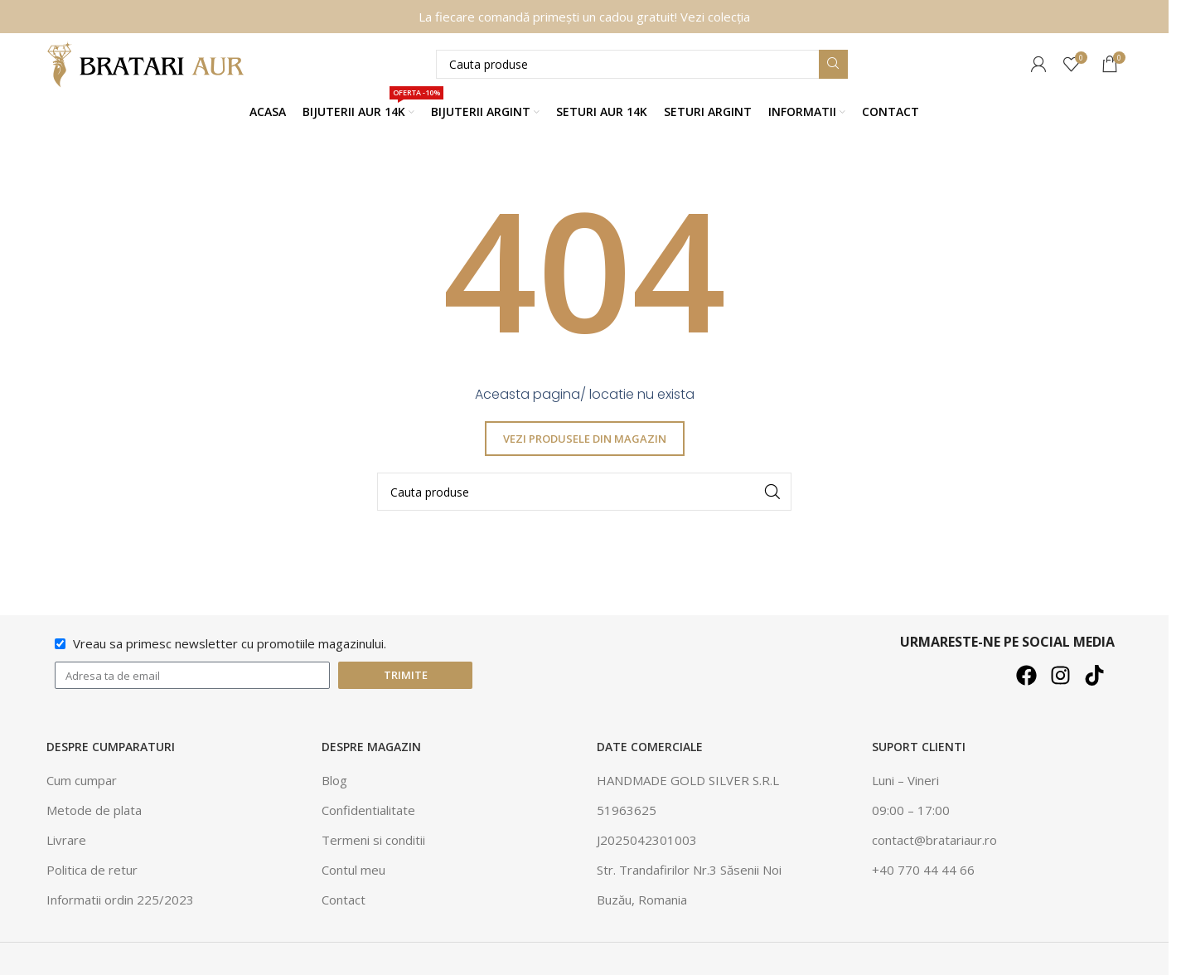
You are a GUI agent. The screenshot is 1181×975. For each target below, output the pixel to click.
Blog (334, 781)
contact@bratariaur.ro (934, 840)
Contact (343, 900)
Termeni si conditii (373, 840)
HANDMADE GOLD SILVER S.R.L (688, 781)
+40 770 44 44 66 (923, 870)
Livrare (66, 840)
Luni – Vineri (905, 781)
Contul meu (353, 870)
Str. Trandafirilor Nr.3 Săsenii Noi (689, 870)
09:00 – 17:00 (911, 811)
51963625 (626, 811)
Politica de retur (92, 870)
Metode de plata (94, 811)
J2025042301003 (647, 840)
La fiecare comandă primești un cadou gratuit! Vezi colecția (584, 16)
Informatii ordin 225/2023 (120, 900)
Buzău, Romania (642, 900)
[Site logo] (150, 63)
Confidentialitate (368, 811)
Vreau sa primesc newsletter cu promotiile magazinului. (229, 644)
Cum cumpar (81, 781)
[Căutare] (642, 64)
